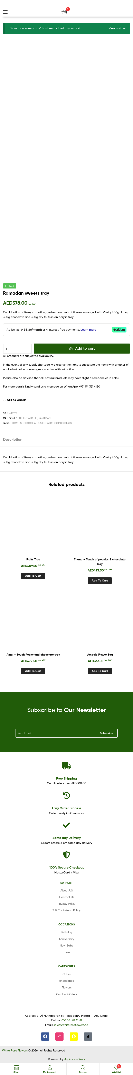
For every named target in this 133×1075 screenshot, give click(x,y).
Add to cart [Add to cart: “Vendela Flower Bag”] (100, 671)
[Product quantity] (17, 349)
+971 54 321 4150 (71, 1020)
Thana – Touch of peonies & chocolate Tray (99, 562)
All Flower (26, 418)
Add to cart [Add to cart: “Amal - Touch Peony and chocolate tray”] (33, 671)
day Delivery (67, 838)
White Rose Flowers (15, 1050)
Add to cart (85, 348)
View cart (115, 28)
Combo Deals (63, 423)
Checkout (66, 867)
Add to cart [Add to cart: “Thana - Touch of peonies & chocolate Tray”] (100, 580)
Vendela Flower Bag (100, 654)
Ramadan (44, 418)
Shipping (66, 778)
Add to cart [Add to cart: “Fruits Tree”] (33, 576)
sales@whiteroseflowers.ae (71, 1025)
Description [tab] (12, 439)
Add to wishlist (16, 400)
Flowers (16, 423)
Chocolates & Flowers (38, 423)
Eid (35, 418)
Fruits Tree (33, 559)
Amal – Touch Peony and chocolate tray (33, 654)
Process (66, 808)
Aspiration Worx (74, 1059)
